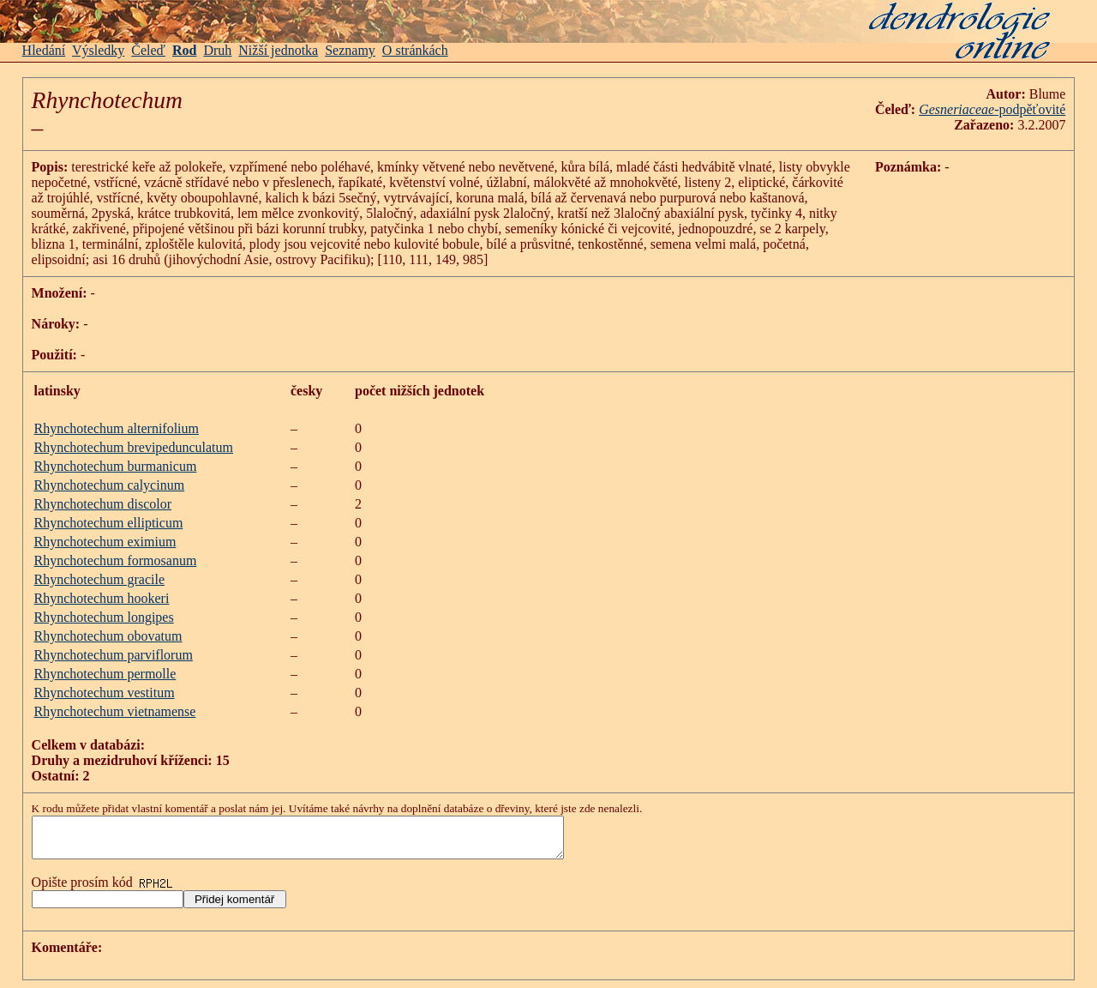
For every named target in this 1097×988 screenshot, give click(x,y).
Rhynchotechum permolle (105, 673)
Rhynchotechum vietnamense (115, 711)
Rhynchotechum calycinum (109, 485)
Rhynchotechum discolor (102, 504)
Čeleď (148, 50)
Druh (217, 50)
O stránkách (415, 50)
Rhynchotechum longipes (104, 617)
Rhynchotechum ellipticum (108, 522)
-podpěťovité (1029, 109)
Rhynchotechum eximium (105, 541)
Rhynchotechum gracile (99, 579)
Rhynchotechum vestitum (104, 692)
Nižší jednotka (278, 50)
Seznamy (350, 50)
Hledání (44, 50)
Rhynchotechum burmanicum (115, 466)
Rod (184, 50)
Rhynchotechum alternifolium (116, 428)
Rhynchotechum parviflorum (113, 655)
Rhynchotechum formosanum (115, 560)
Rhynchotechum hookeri (102, 598)
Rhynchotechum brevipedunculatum (133, 447)
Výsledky (98, 50)
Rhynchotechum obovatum (108, 636)
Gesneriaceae (956, 109)
